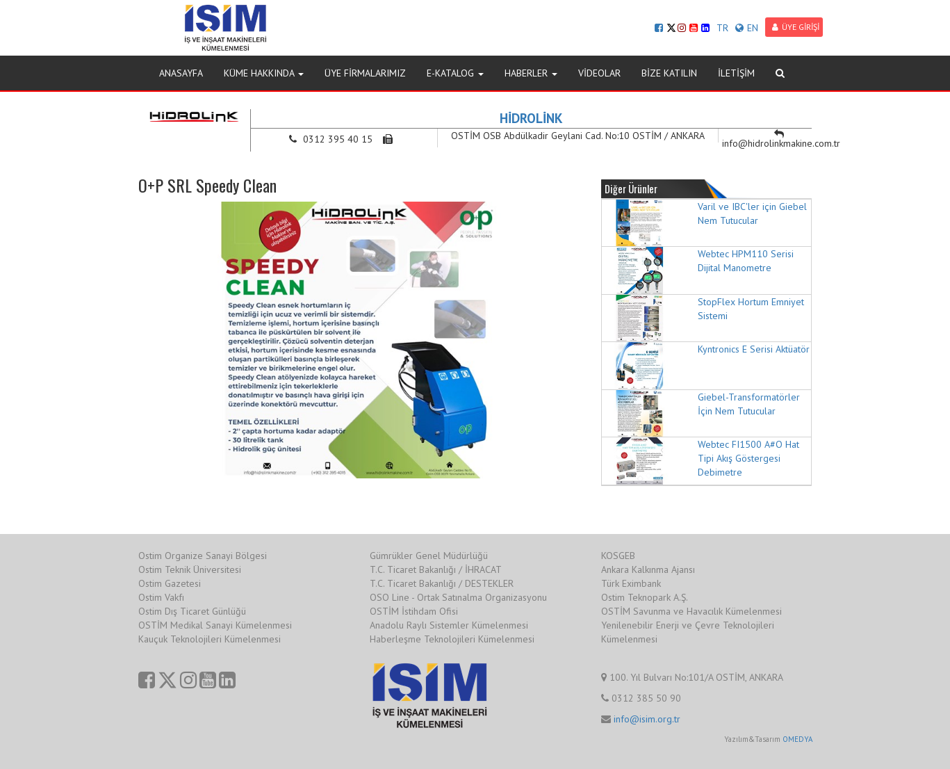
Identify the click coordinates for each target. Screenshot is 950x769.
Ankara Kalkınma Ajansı (648, 569)
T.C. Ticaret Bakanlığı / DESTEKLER (442, 583)
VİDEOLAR (599, 73)
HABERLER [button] (531, 73)
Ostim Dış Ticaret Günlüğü (192, 611)
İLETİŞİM (736, 73)
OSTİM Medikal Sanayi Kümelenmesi (215, 625)
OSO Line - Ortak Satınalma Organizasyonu (458, 597)
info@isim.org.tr (647, 719)
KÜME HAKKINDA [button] (264, 73)
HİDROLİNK (531, 118)
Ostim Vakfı (161, 597)
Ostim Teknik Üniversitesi (189, 569)
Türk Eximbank (631, 583)
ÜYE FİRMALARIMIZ (365, 73)
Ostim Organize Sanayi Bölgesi (202, 555)
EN (746, 28)
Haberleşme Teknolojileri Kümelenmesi (452, 639)
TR (722, 28)
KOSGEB (618, 555)
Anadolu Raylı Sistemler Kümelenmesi (449, 625)
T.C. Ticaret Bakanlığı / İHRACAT (436, 569)
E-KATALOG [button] (455, 73)
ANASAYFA (181, 73)
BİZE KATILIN (669, 73)
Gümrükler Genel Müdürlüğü (429, 555)
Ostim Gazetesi (169, 583)
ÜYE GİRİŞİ (795, 27)
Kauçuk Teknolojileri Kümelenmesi (209, 639)
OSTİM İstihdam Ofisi (414, 611)
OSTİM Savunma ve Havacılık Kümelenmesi (691, 611)
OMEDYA (797, 739)
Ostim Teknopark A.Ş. (644, 597)
